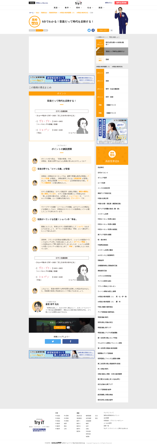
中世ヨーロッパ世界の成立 (107, 219)
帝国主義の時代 (103, 317)
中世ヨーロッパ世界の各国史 (107, 229)
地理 (65, 423)
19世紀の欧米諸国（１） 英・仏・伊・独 (112, 296)
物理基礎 (88, 415)
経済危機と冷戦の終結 (105, 394)
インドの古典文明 (104, 188)
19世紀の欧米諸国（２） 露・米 (110, 302)
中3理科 (66, 421)
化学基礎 (88, 418)
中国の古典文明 (103, 198)
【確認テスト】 (111, 105)
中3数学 (57, 428)
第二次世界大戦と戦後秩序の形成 (109, 363)
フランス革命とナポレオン (107, 286)
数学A (78, 428)
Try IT (78, 2)
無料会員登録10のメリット (111, 415)
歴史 (65, 426)
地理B (87, 436)
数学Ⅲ (79, 426)
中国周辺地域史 (103, 245)
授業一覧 (106, 426)
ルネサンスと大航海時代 (106, 255)
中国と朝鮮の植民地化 (105, 307)
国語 (101, 8)
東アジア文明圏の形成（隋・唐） (109, 209)
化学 (87, 426)
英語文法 (79, 415)
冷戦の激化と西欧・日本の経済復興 (110, 374)
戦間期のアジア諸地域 (105, 353)
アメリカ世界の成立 (104, 281)
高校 (78, 413)
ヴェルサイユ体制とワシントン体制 (110, 343)
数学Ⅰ (79, 421)
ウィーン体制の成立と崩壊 (107, 291)
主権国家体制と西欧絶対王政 (107, 265)
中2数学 (57, 426)
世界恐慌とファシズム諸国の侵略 (109, 358)
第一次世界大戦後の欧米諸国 (107, 348)
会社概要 (106, 418)
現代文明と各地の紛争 (105, 400)
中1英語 (57, 415)
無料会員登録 (121, 3)
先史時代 (101, 167)
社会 (89, 8)
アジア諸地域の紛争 (104, 389)
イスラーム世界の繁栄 (105, 250)
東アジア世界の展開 (104, 234)
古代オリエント (103, 172)
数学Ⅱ (79, 423)
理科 (78, 8)
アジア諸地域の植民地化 (106, 312)
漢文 (96, 418)
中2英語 (57, 418)
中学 (56, 413)
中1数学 (57, 423)
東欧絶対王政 (102, 271)
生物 (87, 428)
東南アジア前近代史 (104, 193)
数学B (78, 431)
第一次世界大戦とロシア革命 (107, 338)
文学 (107, 73)
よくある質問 (108, 423)
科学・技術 (109, 97)
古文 (96, 415)
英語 (56, 8)
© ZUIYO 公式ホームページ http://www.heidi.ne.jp (65, 443)
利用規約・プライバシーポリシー (113, 420)
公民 (65, 428)
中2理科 (66, 418)
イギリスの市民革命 (104, 276)
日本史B (88, 431)
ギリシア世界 (102, 178)
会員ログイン (108, 2)
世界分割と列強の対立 (105, 322)
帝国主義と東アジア (104, 327)
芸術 (107, 59)
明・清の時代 (102, 240)
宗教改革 (101, 260)
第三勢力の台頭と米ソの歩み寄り (109, 379)
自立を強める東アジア (105, 384)
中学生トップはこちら (42, 3)
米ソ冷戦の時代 (103, 369)
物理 (87, 423)
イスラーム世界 (103, 214)
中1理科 (66, 415)
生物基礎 (88, 421)
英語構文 (79, 418)
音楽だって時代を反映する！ (115, 51)
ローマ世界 (101, 183)
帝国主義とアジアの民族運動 (107, 332)
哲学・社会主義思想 (112, 89)
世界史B (88, 434)
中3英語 (57, 421)
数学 (67, 8)
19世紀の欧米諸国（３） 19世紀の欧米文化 (109, 66)
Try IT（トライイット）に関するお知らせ (116, 428)
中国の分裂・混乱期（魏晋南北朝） (110, 203)
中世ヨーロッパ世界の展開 (107, 224)
